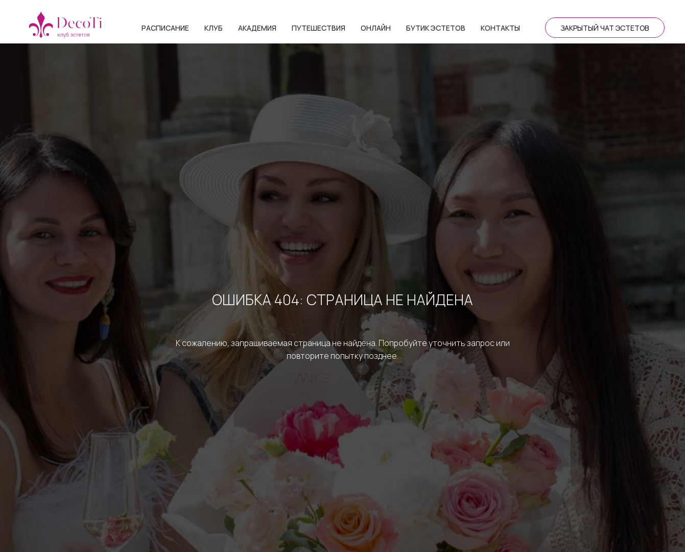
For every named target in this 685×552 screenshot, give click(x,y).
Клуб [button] (213, 28)
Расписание (165, 28)
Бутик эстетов (435, 28)
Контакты (500, 28)
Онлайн (376, 28)
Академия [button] (257, 28)
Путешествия (318, 28)
